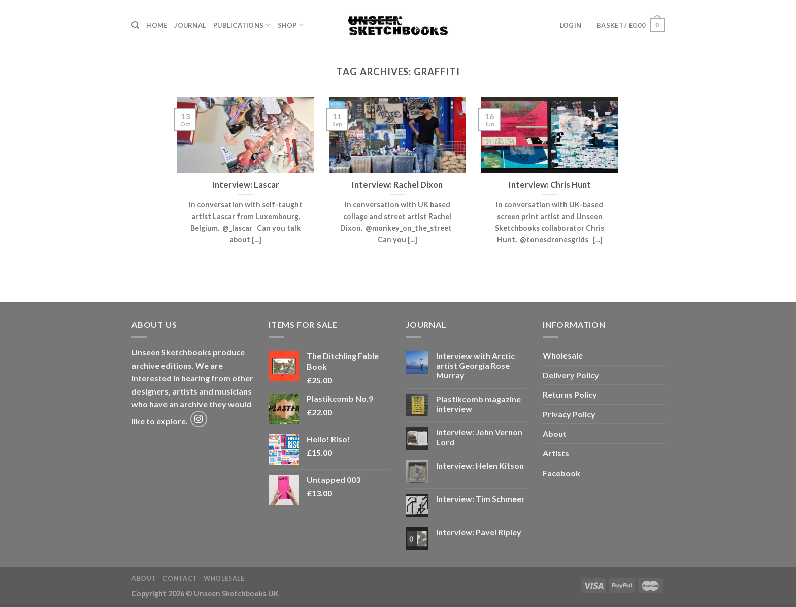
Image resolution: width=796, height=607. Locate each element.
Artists (556, 453)
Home (156, 25)
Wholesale (563, 355)
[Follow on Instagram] (198, 419)
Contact (179, 578)
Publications (242, 25)
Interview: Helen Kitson (480, 465)
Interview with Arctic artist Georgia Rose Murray (475, 365)
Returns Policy (570, 394)
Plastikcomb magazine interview (478, 403)
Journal (190, 25)
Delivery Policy (571, 375)
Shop (291, 25)
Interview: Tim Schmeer (480, 499)
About (555, 433)
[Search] (135, 25)
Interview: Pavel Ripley (478, 532)
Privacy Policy (569, 414)
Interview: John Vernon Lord (479, 436)
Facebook (561, 473)
